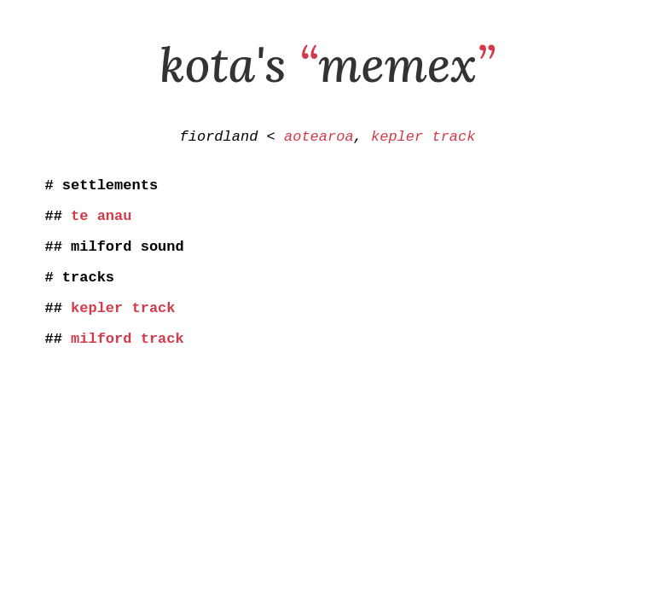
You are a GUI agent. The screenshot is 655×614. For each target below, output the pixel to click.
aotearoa (319, 138)
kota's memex (327, 64)
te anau (101, 225)
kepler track (423, 138)
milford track (127, 361)
